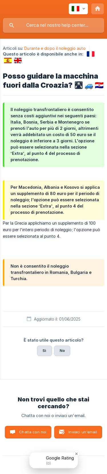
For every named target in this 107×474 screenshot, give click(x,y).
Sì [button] (44, 350)
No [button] (62, 350)
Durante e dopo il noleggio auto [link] (55, 48)
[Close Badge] (76, 454)
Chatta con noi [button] (32, 432)
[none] (78, 8)
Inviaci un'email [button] (82, 432)
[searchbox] (53, 25)
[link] (90, 54)
